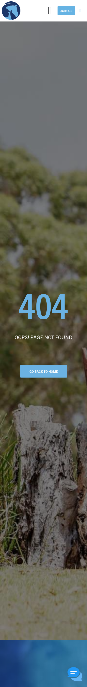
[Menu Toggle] (50, 10)
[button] (75, 675)
